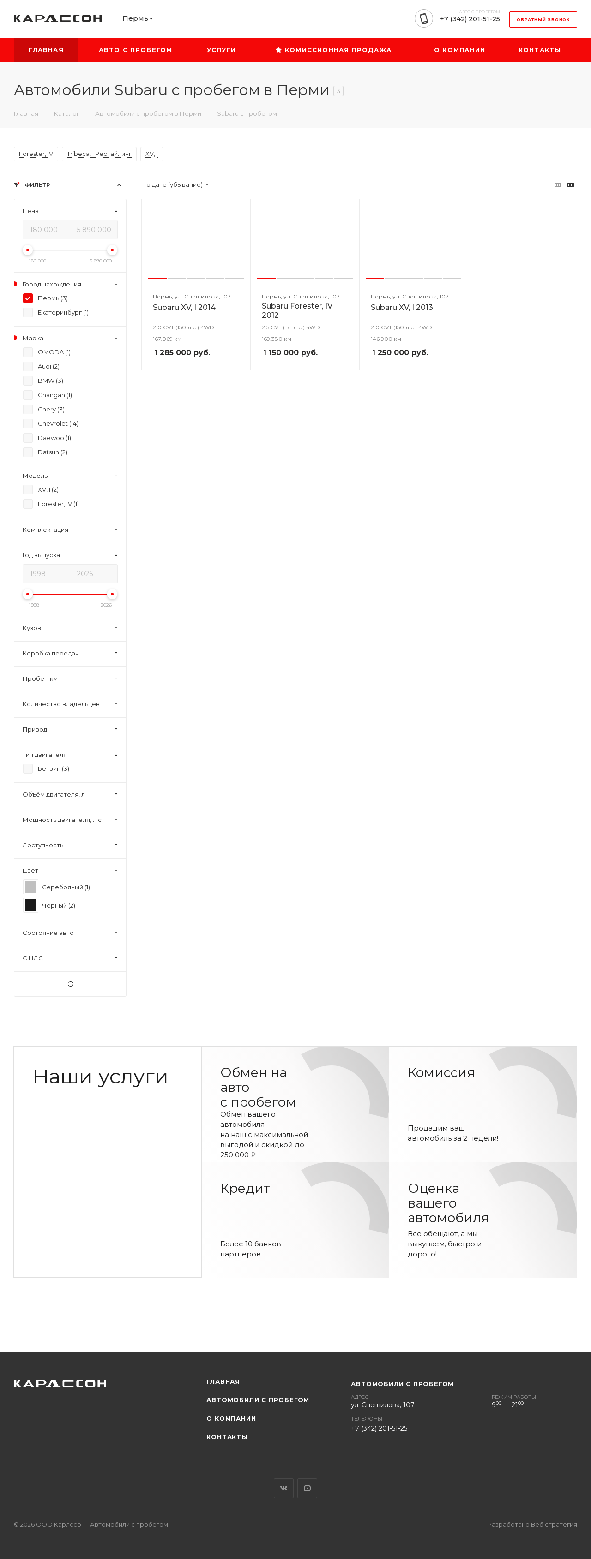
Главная (223, 1381)
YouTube (307, 1488)
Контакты (226, 1436)
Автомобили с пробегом (257, 1400)
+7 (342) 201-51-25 (470, 19)
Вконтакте (284, 1488)
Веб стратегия (554, 1524)
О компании (231, 1418)
